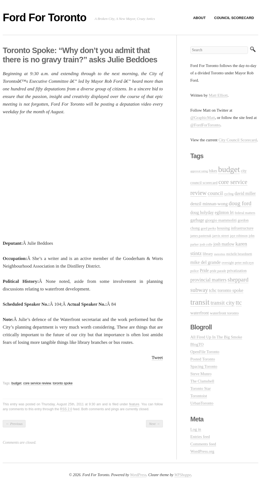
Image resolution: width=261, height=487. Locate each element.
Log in (195, 429)
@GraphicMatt (202, 117)
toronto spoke (63, 383)
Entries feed (200, 436)
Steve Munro (201, 374)
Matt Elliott (218, 95)
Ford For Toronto (44, 17)
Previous (14, 424)
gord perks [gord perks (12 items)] (208, 228)
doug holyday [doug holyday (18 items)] (202, 212)
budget (16, 383)
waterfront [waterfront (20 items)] (199, 313)
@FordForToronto (205, 125)
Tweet (157, 357)
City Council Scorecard (238, 140)
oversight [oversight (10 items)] (228, 263)
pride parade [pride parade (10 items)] (218, 271)
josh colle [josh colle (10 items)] (206, 244)
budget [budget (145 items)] (229, 169)
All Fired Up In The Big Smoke (216, 337)
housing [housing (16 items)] (223, 228)
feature (134, 404)
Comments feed (203, 444)
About (199, 18)
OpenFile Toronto (204, 352)
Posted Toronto (202, 359)
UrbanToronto (201, 403)
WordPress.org (202, 451)
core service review (37, 383)
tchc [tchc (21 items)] (213, 290)
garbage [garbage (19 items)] (197, 220)
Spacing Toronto (203, 366)
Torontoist (198, 396)
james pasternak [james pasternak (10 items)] (200, 236)
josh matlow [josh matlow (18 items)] (223, 244)
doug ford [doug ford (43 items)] (240, 203)
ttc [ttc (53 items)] (239, 302)
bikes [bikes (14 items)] (213, 171)
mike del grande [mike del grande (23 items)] (205, 262)
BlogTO (197, 344)
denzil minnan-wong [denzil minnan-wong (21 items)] (209, 203)
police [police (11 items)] (194, 271)
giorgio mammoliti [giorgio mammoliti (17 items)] (221, 220)
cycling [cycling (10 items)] (228, 194)
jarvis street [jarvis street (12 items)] (220, 236)
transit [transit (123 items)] (200, 302)
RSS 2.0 (66, 409)
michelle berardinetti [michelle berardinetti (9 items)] (239, 254)
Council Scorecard (234, 18)
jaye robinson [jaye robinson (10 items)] (239, 236)
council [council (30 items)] (215, 193)
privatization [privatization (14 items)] (237, 270)
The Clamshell (202, 381)
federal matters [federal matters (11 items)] (245, 213)
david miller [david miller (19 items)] (245, 193)
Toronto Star (200, 388)
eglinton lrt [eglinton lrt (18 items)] (224, 212)
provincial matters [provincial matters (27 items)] (208, 280)
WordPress (138, 475)
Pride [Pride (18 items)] (204, 270)
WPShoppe (182, 475)
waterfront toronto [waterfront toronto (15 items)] (224, 313)
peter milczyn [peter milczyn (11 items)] (244, 263)
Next (154, 424)
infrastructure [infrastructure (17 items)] (242, 228)
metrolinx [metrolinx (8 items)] (219, 254)
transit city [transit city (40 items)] (222, 302)
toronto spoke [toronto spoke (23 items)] (230, 290)
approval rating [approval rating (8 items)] (199, 171)
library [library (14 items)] (208, 254)
